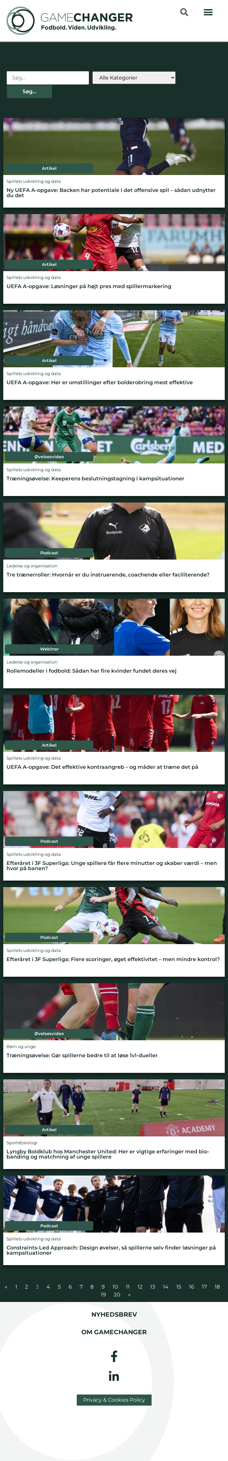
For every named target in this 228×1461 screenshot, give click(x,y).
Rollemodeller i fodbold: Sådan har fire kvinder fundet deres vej (92, 671)
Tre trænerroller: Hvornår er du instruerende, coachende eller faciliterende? (108, 575)
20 (117, 1295)
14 (165, 1287)
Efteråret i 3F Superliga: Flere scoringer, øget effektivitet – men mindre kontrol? (113, 959)
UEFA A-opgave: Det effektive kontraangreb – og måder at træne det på (102, 767)
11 (128, 1287)
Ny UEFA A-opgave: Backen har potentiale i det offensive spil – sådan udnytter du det (111, 192)
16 (191, 1287)
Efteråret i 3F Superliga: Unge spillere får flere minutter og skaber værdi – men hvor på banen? (112, 865)
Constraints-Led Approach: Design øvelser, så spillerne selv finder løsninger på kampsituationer (111, 1250)
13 (152, 1287)
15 (178, 1287)
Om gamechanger (114, 1332)
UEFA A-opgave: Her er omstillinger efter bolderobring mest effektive (100, 382)
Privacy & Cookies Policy (114, 1400)
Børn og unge (21, 1046)
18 (217, 1287)
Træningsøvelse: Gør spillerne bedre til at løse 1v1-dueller (82, 1055)
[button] (208, 12)
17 (204, 1287)
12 (140, 1287)
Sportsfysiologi (22, 1142)
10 (115, 1287)
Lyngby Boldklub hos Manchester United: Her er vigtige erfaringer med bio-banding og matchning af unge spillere (108, 1154)
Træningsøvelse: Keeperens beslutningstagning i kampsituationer (95, 478)
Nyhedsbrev (114, 1314)
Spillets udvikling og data (34, 181)
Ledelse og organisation (32, 565)
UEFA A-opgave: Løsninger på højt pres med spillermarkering (89, 286)
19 (103, 1295)
